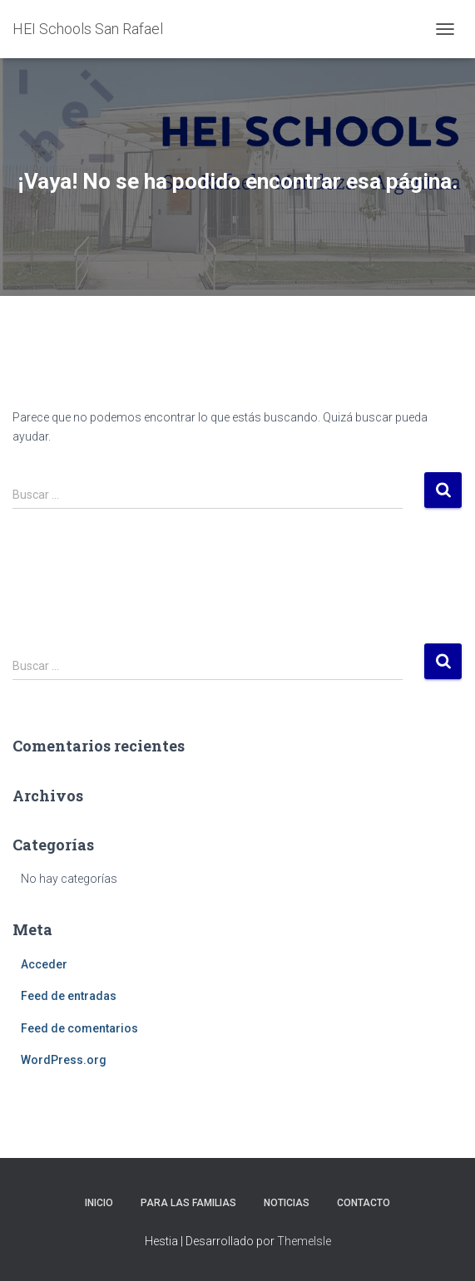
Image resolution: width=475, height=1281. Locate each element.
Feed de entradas (68, 996)
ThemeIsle (304, 1241)
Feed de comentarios (79, 1028)
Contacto (363, 1203)
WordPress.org (63, 1060)
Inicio (99, 1203)
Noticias (286, 1203)
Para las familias (188, 1203)
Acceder (44, 964)
